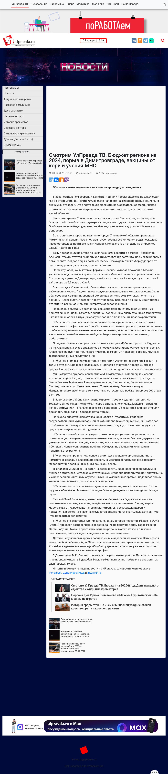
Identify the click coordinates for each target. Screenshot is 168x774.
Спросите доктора (15, 127)
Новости (9, 93)
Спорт (70, 4)
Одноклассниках (73, 572)
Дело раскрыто (13, 110)
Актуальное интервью (17, 99)
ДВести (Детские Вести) (18, 139)
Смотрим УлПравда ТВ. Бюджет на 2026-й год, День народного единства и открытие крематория (114, 587)
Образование (39, 4)
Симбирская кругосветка (19, 133)
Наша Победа (129, 4)
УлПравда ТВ (20, 4)
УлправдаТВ (85, 173)
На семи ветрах (13, 116)
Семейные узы (12, 145)
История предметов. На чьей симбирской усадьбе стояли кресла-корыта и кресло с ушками (111, 606)
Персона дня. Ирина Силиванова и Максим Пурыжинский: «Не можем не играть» (114, 596)
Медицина (82, 4)
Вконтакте (94, 572)
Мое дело (98, 4)
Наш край (113, 4)
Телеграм (55, 572)
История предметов (16, 122)
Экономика (57, 4)
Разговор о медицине (17, 104)
